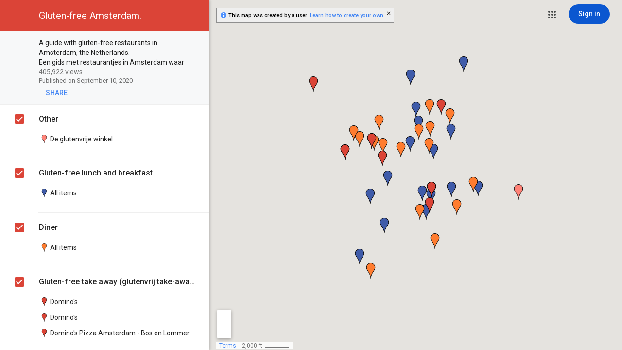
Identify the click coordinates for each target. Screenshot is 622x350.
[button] (552, 14)
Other (48, 118)
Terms (227, 345)
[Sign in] (589, 14)
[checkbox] (197, 43)
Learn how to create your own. (347, 15)
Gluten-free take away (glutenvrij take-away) (117, 281)
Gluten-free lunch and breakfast (96, 172)
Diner (48, 227)
